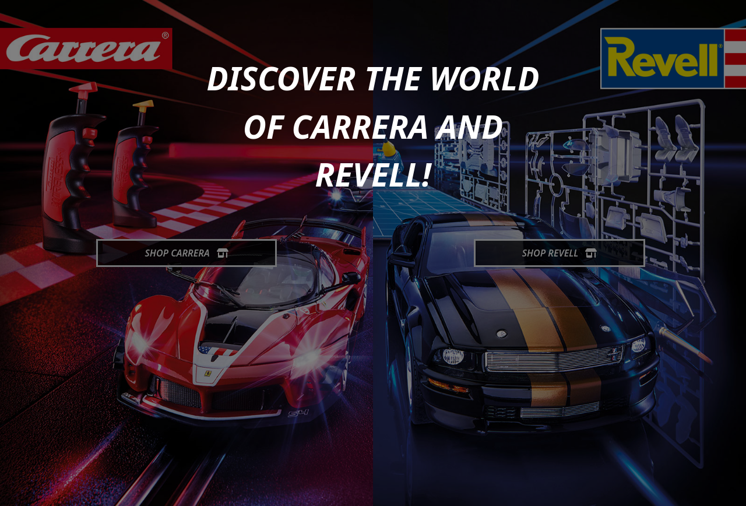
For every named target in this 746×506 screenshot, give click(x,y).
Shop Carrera (186, 253)
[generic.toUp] (732, 490)
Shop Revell (559, 253)
